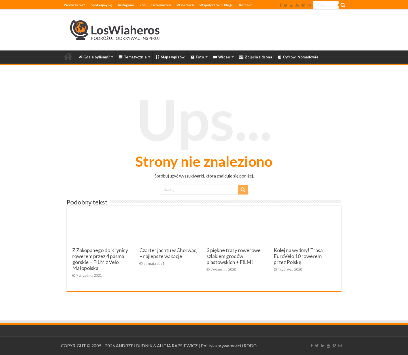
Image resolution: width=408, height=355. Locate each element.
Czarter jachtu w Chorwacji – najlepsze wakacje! (169, 253)
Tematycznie (133, 57)
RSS (142, 5)
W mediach (185, 5)
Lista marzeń (161, 5)
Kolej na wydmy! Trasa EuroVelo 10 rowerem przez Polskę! (298, 256)
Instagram (126, 5)
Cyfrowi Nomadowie (298, 57)
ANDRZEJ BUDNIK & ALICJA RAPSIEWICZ (157, 345)
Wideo (221, 57)
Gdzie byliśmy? (94, 57)
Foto (197, 57)
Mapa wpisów (170, 57)
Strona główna (68, 56)
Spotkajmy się (101, 5)
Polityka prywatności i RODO (229, 345)
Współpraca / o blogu (216, 5)
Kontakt (245, 5)
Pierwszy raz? (74, 5)
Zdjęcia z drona (255, 57)
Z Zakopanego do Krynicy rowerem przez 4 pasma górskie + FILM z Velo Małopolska (100, 259)
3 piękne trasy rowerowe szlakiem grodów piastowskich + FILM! (234, 256)
